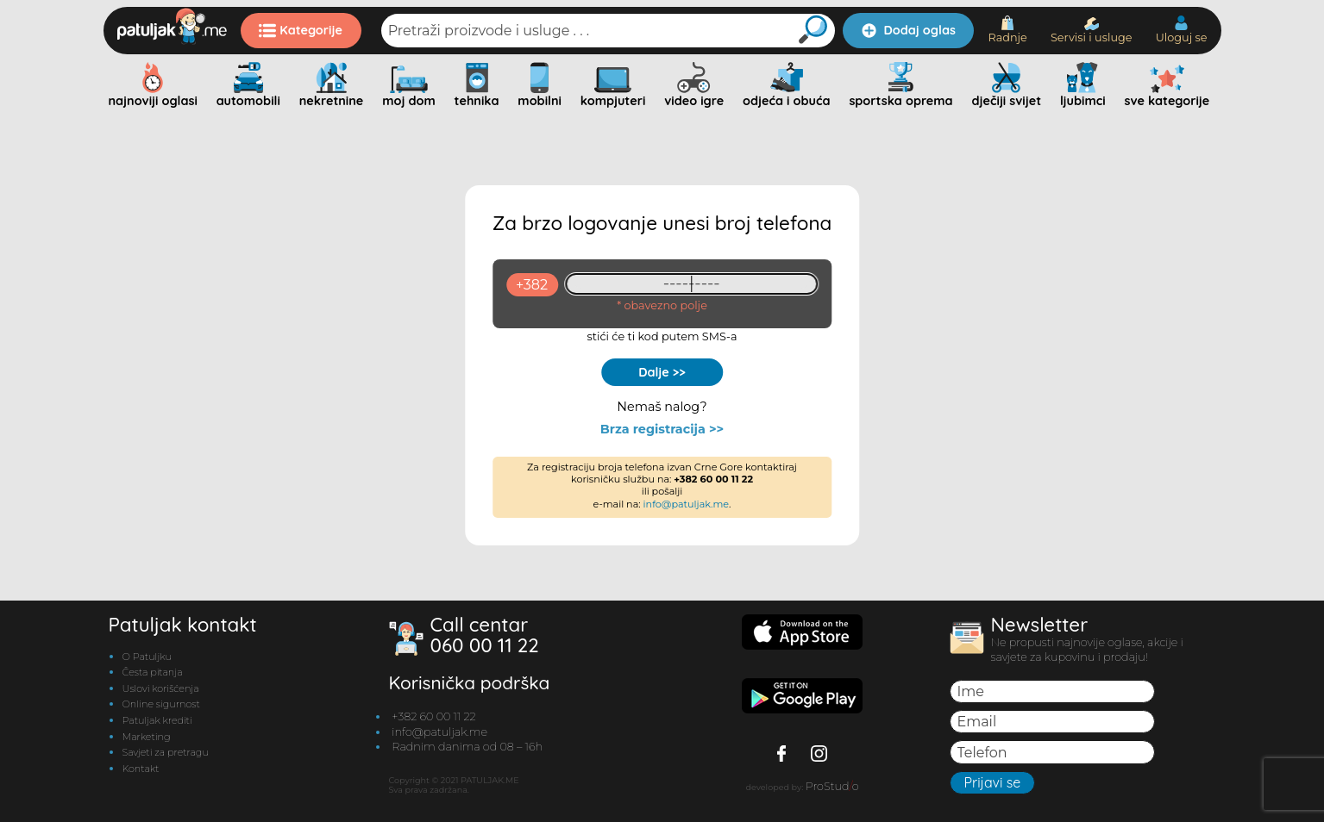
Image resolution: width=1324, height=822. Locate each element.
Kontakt (141, 769)
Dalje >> (662, 372)
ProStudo (832, 786)
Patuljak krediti (157, 720)
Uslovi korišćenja (160, 688)
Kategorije (300, 30)
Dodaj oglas (909, 30)
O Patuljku (147, 657)
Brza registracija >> (662, 429)
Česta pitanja (152, 672)
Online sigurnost (161, 704)
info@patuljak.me (686, 504)
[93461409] (691, 284)
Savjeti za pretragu (165, 752)
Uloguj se (1182, 30)
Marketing (146, 737)
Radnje (1007, 30)
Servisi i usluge (1092, 30)
